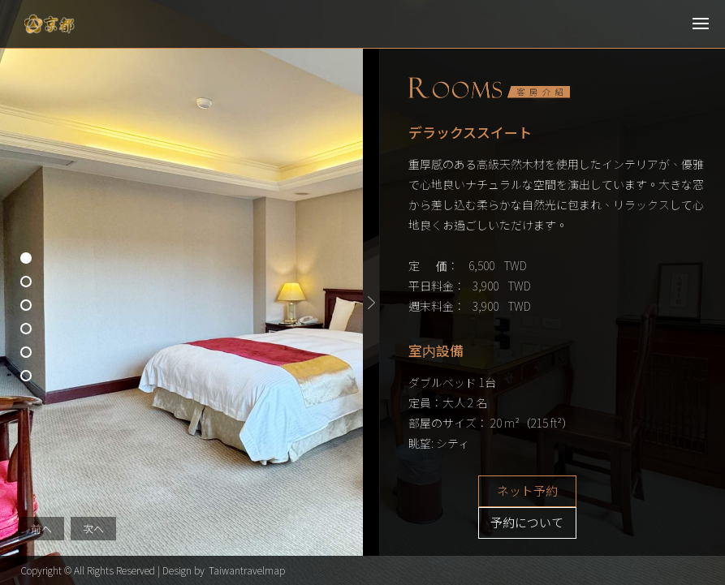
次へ (93, 528)
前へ (41, 528)
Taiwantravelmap (247, 570)
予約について (619, 491)
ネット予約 (497, 491)
